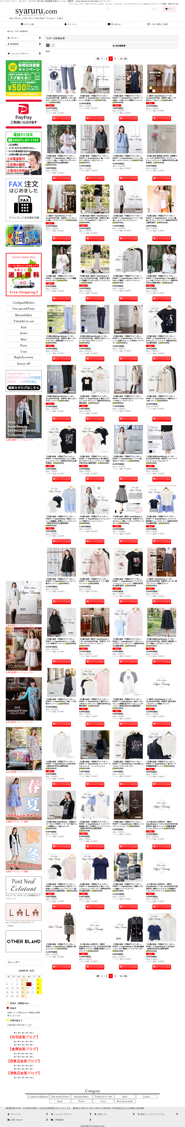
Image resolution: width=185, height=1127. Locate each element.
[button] (27, 24)
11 (121, 58)
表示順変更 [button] (119, 46)
